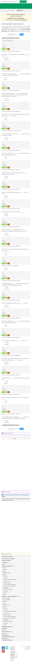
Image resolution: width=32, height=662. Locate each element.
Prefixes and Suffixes (8, 589)
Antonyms (5, 577)
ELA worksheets (22, 20)
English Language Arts (7, 565)
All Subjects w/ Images (7, 556)
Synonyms (5, 591)
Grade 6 (17, 498)
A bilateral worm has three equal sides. (10, 265)
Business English (6, 597)
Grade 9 (27, 498)
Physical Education (6, 631)
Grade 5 (13, 498)
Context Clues (6, 581)
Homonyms (5, 587)
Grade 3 (6, 498)
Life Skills (4, 628)
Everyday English (6, 599)
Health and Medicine (7, 626)
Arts (3, 564)
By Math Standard (6, 560)
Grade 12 (11, 500)
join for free (18, 16)
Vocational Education (7, 639)
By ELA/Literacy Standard (8, 558)
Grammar (4, 567)
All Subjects (5, 562)
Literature (4, 569)
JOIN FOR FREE (23, 1)
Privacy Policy (12, 646)
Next (21, 34)
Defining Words (6, 582)
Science (3, 633)
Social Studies (5, 634)
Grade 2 (3, 498)
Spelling (4, 574)
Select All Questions (7, 40)
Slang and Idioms (6, 604)
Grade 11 (7, 500)
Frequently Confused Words (9, 586)
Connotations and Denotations (9, 579)
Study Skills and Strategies (8, 636)
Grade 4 (10, 498)
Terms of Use (12, 647)
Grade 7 (20, 498)
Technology (4, 638)
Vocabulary (4, 575)
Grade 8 (24, 498)
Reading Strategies (6, 572)
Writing (4, 594)
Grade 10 (4, 500)
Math (3, 629)
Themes (5, 592)
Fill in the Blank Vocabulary (9, 584)
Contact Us (12, 659)
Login (11, 16)
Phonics (4, 570)
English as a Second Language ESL (10, 596)
